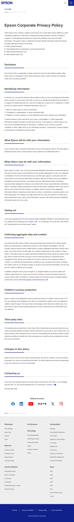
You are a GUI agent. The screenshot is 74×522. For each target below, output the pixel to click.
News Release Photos (56, 492)
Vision (6, 439)
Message (52, 428)
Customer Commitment (56, 453)
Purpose (7, 436)
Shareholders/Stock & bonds (12, 485)
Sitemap (7, 9)
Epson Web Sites (57, 510)
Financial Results (9, 489)
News (52, 467)
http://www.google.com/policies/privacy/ (32, 280)
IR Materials (8, 482)
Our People (53, 443)
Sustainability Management (57, 432)
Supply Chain (53, 446)
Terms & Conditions (28, 510)
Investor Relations (11, 467)
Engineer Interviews (32, 449)
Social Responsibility (33, 435)
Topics (52, 496)
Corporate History (9, 460)
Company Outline (9, 450)
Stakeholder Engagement (57, 457)
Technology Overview (33, 439)
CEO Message (9, 428)
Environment (53, 436)
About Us (8, 445)
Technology (31, 431)
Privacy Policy (42, 510)
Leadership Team (9, 453)
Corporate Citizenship (56, 460)
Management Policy (10, 471)
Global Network (9, 457)
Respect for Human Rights (57, 439)
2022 (51, 485)
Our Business (32, 424)
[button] (14, 424)
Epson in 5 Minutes (10, 475)
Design (29, 446)
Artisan (29, 453)
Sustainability (55, 424)
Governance (53, 450)
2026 (51, 471)
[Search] (65, 3)
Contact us (31, 221)
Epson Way (8, 432)
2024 (51, 478)
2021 (51, 489)
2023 (51, 482)
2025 (51, 475)
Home (6, 12)
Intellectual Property (32, 442)
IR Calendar (8, 478)
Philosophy (9, 424)
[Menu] (71, 3)
